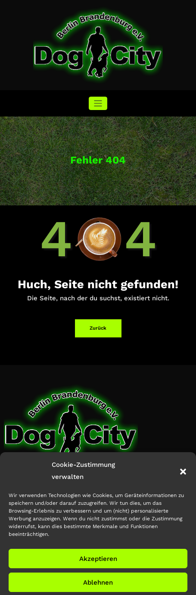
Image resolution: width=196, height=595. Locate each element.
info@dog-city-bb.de (31, 482)
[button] (183, 523)
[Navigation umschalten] (98, 103)
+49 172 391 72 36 (33, 494)
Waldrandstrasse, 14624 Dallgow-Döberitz (57, 471)
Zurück (98, 328)
